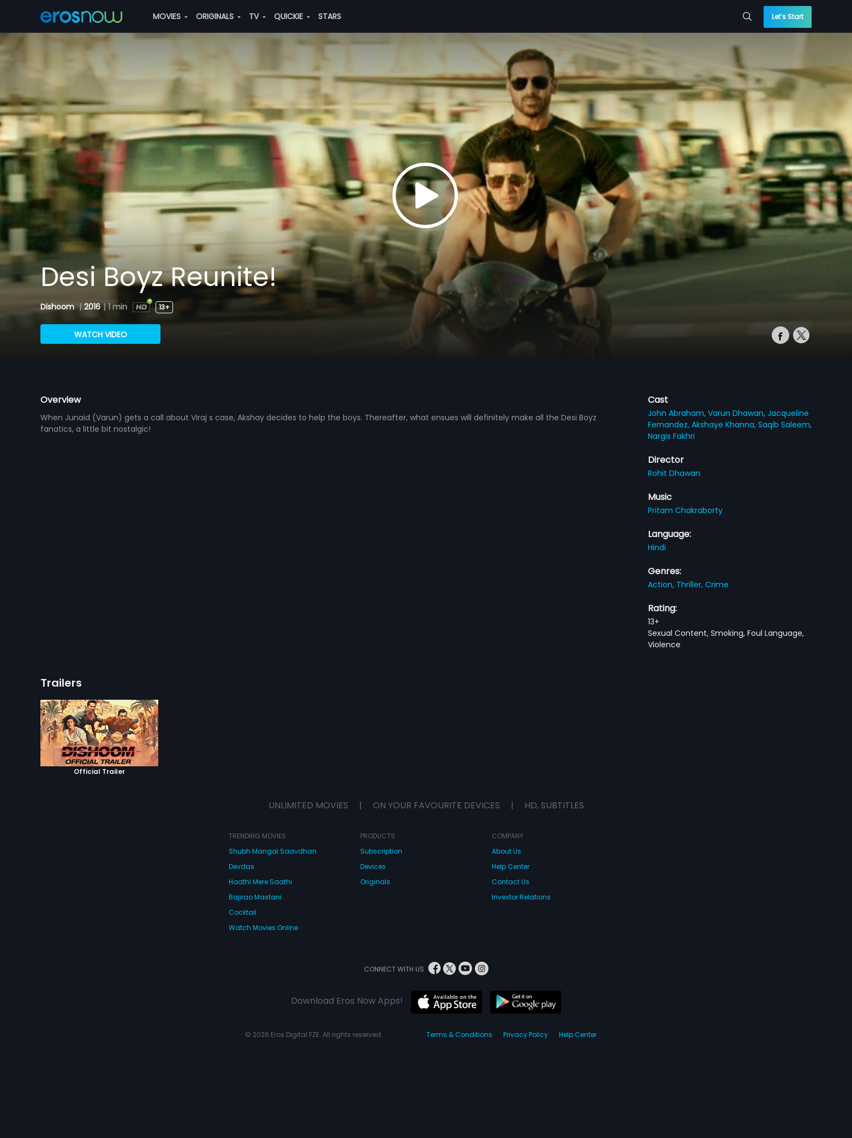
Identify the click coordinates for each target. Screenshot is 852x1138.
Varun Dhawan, (737, 413)
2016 (92, 306)
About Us (506, 851)
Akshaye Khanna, (725, 424)
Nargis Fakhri (671, 436)
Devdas (241, 866)
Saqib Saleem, (785, 424)
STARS (329, 16)
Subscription (381, 851)
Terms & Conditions (459, 1034)
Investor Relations (521, 897)
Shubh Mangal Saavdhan (273, 851)
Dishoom (58, 306)
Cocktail (243, 912)
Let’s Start (787, 16)
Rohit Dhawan (674, 473)
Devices (373, 866)
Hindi (657, 547)
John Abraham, (678, 413)
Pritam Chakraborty (685, 510)
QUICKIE (292, 16)
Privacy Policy (525, 1034)
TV (257, 16)
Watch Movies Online (263, 927)
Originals (375, 881)
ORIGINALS (218, 16)
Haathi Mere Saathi (260, 881)
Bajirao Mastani (255, 897)
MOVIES (170, 16)
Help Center (510, 866)
